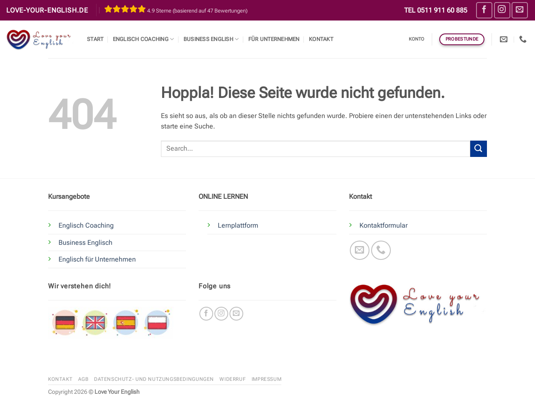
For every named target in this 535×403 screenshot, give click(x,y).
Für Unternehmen (274, 39)
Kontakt (321, 39)
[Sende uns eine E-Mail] (520, 10)
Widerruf (232, 379)
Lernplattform (238, 225)
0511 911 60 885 (442, 10)
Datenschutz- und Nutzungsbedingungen (154, 379)
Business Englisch (85, 242)
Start (95, 39)
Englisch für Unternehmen (97, 259)
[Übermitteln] (478, 149)
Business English (211, 39)
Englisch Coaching (143, 39)
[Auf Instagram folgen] (502, 10)
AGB (83, 379)
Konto (417, 39)
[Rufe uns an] (381, 250)
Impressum (267, 379)
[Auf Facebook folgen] (484, 10)
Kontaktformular (383, 225)
